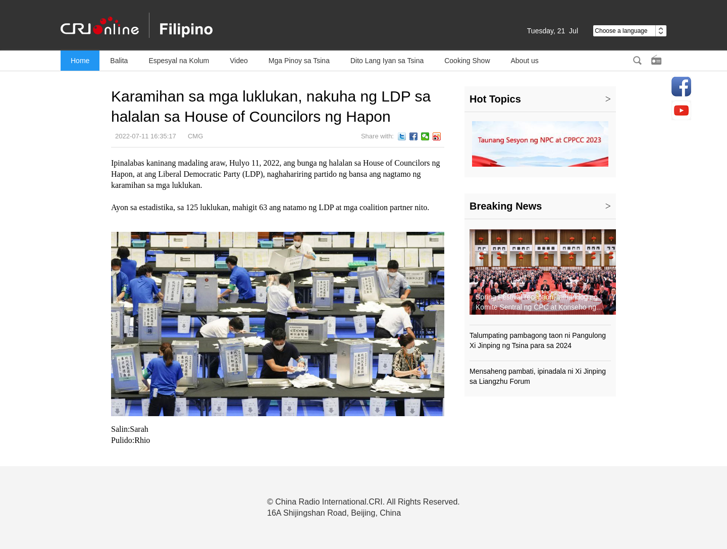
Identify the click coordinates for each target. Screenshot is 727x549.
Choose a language (629, 30)
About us (525, 61)
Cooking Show (467, 61)
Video (239, 61)
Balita (119, 61)
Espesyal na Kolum (178, 61)
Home (80, 61)
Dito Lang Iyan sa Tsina (387, 61)
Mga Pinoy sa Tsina (299, 61)
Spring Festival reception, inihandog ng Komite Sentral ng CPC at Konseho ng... (539, 302)
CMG (195, 136)
